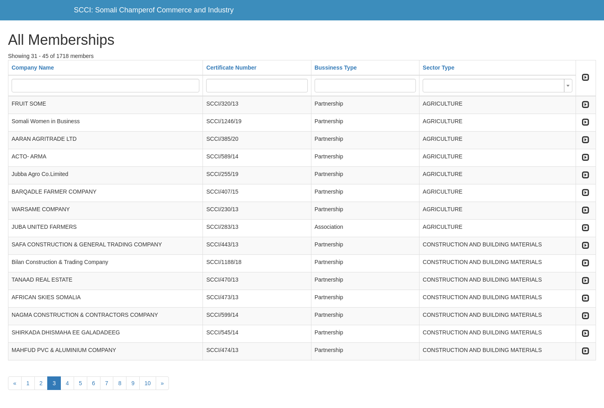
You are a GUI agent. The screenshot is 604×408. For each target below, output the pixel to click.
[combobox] (497, 85)
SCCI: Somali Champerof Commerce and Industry (154, 10)
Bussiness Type (336, 67)
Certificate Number (231, 67)
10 (147, 383)
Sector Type (438, 67)
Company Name (33, 67)
